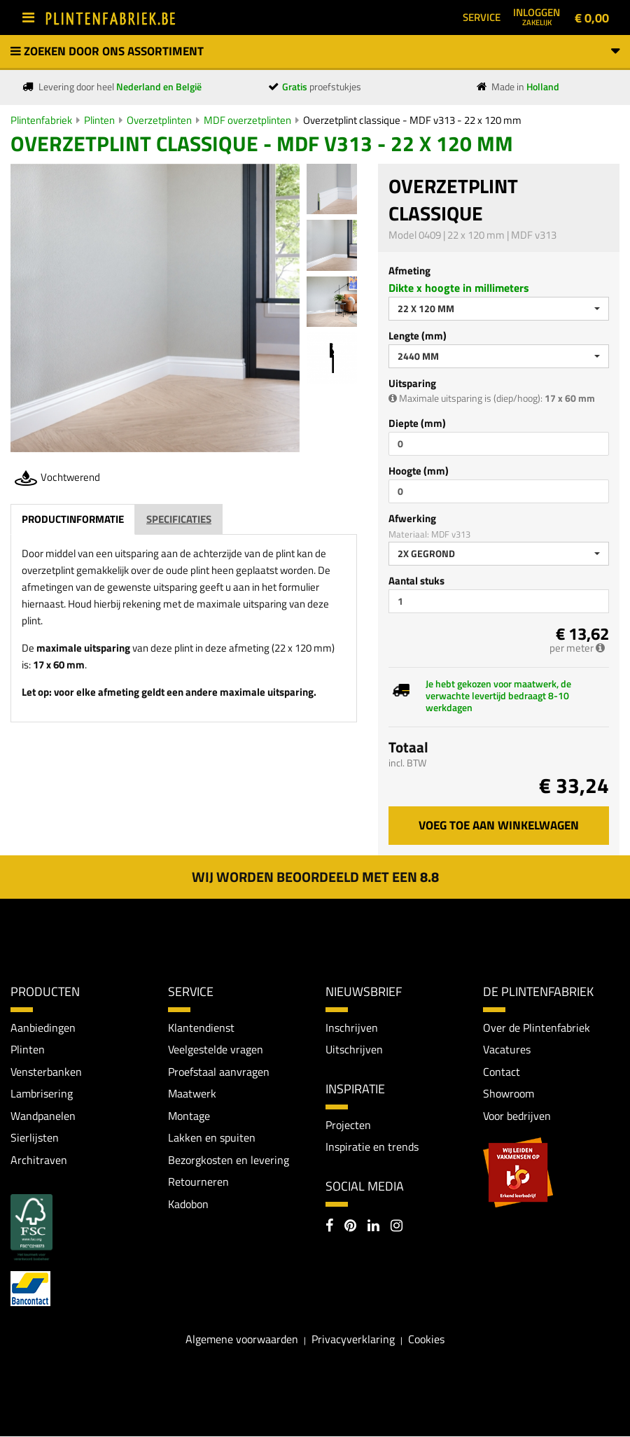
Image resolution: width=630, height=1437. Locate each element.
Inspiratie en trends (372, 1147)
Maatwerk (192, 1094)
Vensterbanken (46, 1071)
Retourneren (198, 1182)
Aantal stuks (416, 581)
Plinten (99, 120)
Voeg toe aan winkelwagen (499, 825)
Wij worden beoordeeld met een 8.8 (315, 877)
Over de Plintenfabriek (536, 1027)
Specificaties (178, 519)
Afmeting (409, 270)
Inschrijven (352, 1027)
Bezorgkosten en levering (228, 1159)
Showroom (508, 1094)
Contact (501, 1071)
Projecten (348, 1124)
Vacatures (507, 1049)
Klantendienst (201, 1027)
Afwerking (412, 518)
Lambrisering (41, 1094)
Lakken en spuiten (211, 1138)
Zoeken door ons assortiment (315, 51)
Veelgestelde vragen (215, 1049)
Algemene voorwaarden (242, 1339)
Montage (189, 1115)
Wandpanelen (43, 1115)
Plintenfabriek (41, 120)
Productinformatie (73, 519)
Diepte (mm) (417, 423)
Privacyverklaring (353, 1339)
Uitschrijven (354, 1049)
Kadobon (188, 1204)
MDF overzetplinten (247, 120)
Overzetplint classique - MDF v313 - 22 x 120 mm (412, 120)
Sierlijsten (34, 1138)
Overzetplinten (159, 120)
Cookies (426, 1339)
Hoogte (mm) (418, 471)
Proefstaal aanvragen (219, 1071)
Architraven (38, 1159)
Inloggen (536, 16)
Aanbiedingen (43, 1027)
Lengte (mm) (417, 336)
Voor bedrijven (517, 1115)
